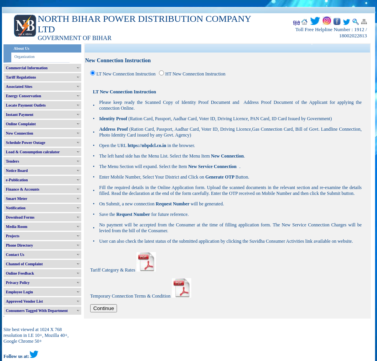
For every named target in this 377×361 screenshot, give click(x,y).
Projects (12, 236)
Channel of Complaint (24, 264)
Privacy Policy (18, 282)
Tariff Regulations (21, 77)
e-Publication (17, 180)
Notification (16, 208)
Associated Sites (19, 86)
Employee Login (19, 292)
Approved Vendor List (24, 301)
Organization (24, 56)
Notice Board (17, 170)
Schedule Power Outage (25, 142)
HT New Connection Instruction (195, 74)
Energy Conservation (23, 96)
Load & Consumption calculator (33, 152)
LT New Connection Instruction (125, 74)
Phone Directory (19, 245)
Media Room (16, 226)
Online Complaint (21, 124)
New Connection (19, 133)
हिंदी (296, 23)
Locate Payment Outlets (26, 105)
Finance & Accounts (22, 189)
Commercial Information (26, 68)
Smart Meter (16, 198)
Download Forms (20, 217)
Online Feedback (20, 273)
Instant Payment (19, 114)
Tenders (12, 161)
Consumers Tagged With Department (37, 310)
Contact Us (15, 254)
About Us (21, 48)
